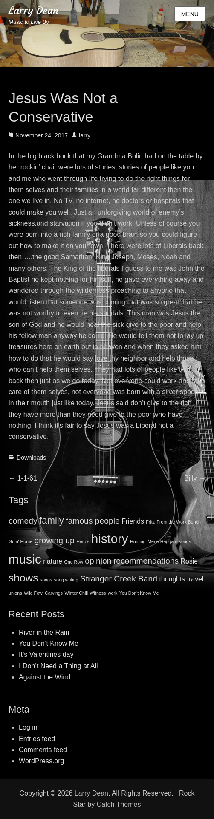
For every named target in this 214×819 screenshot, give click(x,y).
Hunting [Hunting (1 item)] (138, 541)
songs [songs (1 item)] (46, 579)
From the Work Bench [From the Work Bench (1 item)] (179, 521)
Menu (190, 14)
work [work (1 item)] (113, 593)
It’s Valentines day (46, 654)
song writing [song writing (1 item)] (66, 579)
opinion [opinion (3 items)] (98, 560)
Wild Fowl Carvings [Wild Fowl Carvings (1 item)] (43, 593)
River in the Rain (44, 632)
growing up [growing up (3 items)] (54, 540)
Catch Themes (119, 804)
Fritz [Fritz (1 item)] (150, 521)
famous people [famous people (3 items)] (92, 520)
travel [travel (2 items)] (195, 579)
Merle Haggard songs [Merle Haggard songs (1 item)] (169, 541)
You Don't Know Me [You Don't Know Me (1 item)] (139, 593)
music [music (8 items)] (25, 559)
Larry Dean (33, 10)
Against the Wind (44, 677)
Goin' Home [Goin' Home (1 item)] (20, 541)
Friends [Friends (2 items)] (132, 521)
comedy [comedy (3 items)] (23, 520)
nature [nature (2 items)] (52, 561)
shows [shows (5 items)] (23, 578)
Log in (28, 727)
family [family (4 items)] (51, 520)
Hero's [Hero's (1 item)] (82, 541)
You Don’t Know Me (48, 643)
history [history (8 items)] (109, 539)
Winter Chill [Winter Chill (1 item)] (76, 593)
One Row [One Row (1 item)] (73, 561)
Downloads (31, 457)
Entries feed (37, 738)
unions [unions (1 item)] (15, 593)
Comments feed (43, 749)
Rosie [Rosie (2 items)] (189, 561)
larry (84, 135)
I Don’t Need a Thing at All (58, 666)
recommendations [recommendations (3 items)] (146, 560)
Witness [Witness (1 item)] (98, 593)
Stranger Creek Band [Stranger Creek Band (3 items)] (118, 578)
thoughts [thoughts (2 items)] (172, 579)
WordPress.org (41, 761)
